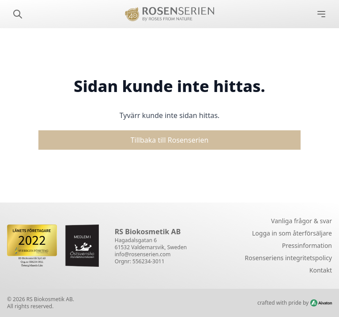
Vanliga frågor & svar (301, 221)
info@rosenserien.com (143, 254)
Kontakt (320, 270)
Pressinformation (307, 245)
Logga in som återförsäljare (292, 233)
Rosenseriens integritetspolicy (288, 258)
